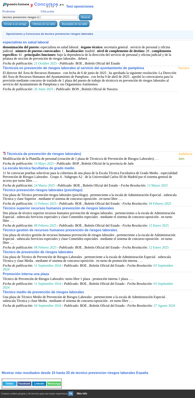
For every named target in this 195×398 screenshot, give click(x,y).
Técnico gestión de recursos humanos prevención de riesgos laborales (60, 230)
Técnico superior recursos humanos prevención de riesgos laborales (58, 208)
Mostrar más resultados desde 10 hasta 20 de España (75, 373)
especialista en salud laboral (26, 42)
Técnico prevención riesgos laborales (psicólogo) (42, 190)
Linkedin (39, 383)
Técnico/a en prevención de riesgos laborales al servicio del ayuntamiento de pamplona (73, 68)
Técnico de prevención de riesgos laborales (38, 252)
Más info (82, 393)
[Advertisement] (90, 121)
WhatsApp (54, 383)
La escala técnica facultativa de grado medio (38, 168)
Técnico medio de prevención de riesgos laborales (43, 292)
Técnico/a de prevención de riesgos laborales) (44, 154)
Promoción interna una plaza (26, 274)
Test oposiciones (80, 6)
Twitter (9, 383)
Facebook (24, 383)
